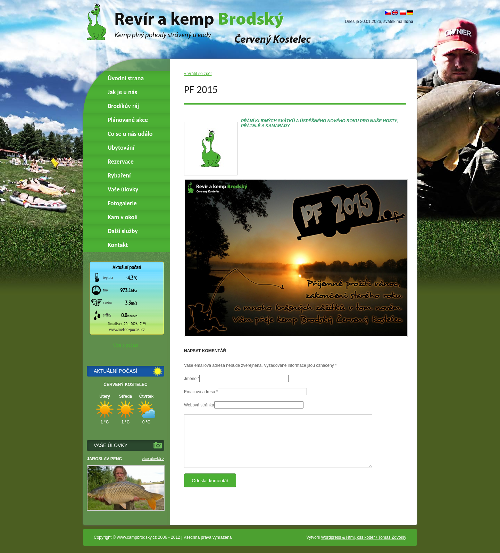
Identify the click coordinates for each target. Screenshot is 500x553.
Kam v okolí (123, 217)
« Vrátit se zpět (198, 73)
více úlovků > (153, 458)
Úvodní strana (126, 78)
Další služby (123, 231)
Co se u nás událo (130, 134)
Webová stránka (199, 405)
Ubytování (121, 147)
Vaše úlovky (123, 189)
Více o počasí (125, 345)
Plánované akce (128, 120)
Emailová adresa (199, 391)
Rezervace (121, 161)
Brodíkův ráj (123, 106)
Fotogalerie (122, 203)
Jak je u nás (122, 92)
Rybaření (119, 175)
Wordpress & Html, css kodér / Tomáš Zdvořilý (363, 537)
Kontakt (118, 245)
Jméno (190, 378)
